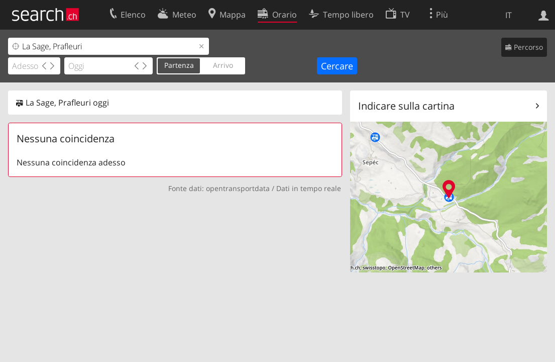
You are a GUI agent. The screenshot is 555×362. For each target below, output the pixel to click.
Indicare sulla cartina (406, 106)
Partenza (179, 65)
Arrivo (223, 65)
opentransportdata (238, 188)
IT (508, 15)
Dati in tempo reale (308, 188)
